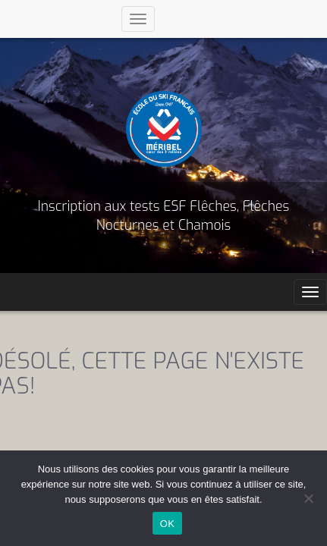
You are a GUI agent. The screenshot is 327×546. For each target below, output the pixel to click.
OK (167, 523)
